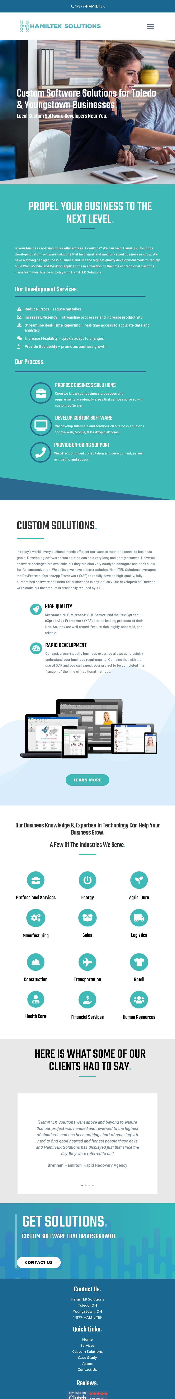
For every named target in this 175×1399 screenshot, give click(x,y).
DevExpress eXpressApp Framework (50, 576)
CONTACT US (39, 1262)
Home (87, 1339)
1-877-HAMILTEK (87, 1317)
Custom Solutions (87, 1351)
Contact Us (87, 1369)
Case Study (87, 1357)
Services (87, 1345)
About (87, 1363)
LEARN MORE (87, 780)
